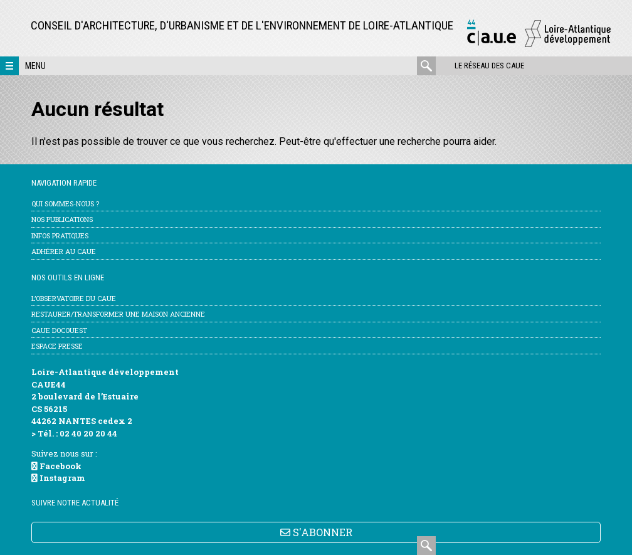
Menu (35, 66)
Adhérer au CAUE (63, 251)
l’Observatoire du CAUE (73, 298)
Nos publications (62, 219)
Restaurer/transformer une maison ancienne (118, 314)
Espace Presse (57, 346)
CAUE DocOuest (59, 330)
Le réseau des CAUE (489, 65)
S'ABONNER (316, 532)
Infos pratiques (59, 235)
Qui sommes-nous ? (65, 203)
